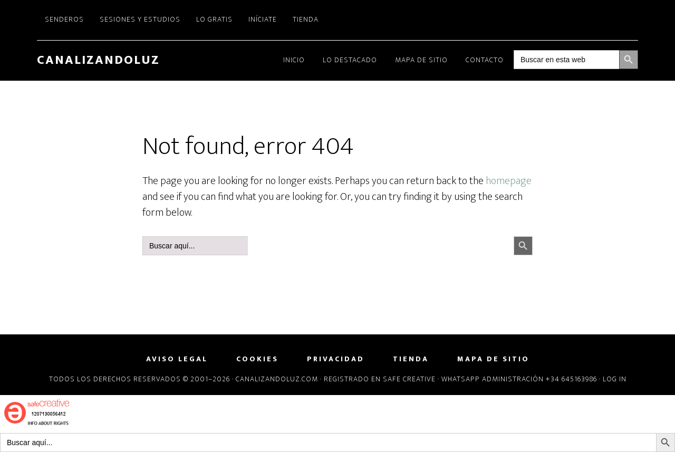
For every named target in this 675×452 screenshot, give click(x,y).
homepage (509, 181)
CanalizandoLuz (98, 60)
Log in (614, 379)
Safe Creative (409, 379)
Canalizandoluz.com (277, 379)
